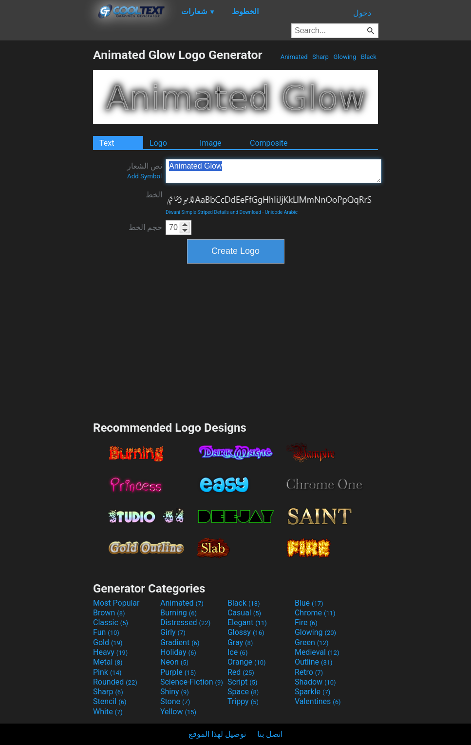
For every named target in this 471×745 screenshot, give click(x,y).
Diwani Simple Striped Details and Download (213, 212)
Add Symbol (144, 176)
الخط (154, 194)
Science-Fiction (191, 682)
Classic (110, 622)
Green (312, 642)
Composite (269, 143)
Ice (237, 652)
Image (211, 143)
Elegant (247, 622)
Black (368, 56)
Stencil (109, 701)
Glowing (345, 56)
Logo (158, 143)
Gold (108, 642)
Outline (314, 662)
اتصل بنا (270, 734)
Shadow (315, 682)
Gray (240, 642)
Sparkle (312, 691)
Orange (246, 662)
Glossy (245, 632)
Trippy (243, 701)
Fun (106, 632)
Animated (294, 56)
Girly (173, 632)
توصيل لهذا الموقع (217, 734)
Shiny (174, 691)
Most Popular (116, 603)
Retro (309, 672)
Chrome (315, 612)
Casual (244, 612)
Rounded (115, 682)
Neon (174, 662)
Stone (175, 701)
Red (240, 672)
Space (243, 691)
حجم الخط (145, 227)
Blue (309, 603)
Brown (109, 612)
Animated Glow (273, 171)
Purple (178, 672)
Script (242, 682)
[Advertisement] (46, 194)
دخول (362, 13)
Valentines (318, 701)
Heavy (110, 652)
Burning (178, 612)
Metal (108, 662)
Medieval (317, 652)
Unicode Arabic (281, 212)
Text (106, 143)
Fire (306, 622)
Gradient (179, 642)
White (108, 711)
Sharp (320, 56)
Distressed (185, 622)
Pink (107, 672)
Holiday (178, 652)
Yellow (178, 711)
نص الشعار (144, 170)
